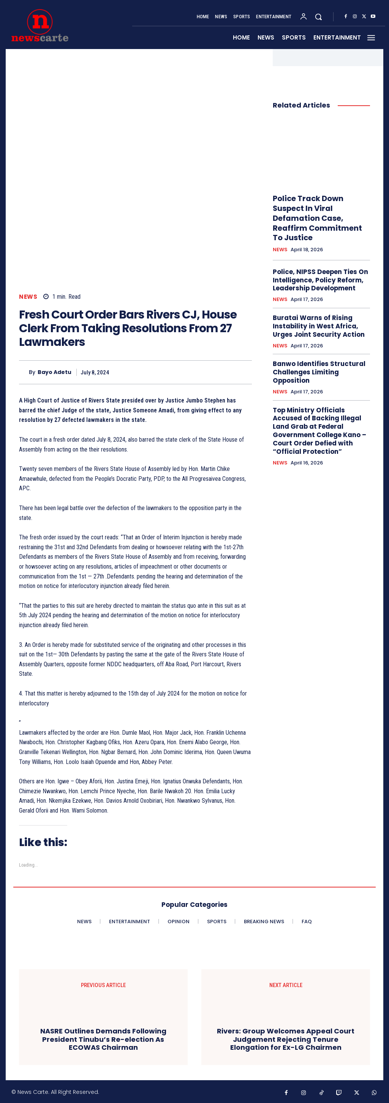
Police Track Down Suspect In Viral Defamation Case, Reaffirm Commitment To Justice (318, 210)
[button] (318, 17)
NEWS (28, 297)
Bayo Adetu (54, 372)
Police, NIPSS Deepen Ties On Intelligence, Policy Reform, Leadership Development (316, 263)
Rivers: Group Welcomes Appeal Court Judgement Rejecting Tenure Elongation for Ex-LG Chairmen (285, 1039)
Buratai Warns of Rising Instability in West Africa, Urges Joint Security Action (320, 306)
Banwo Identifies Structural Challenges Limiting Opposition (320, 346)
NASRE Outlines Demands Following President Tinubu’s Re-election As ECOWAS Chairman (103, 1039)
